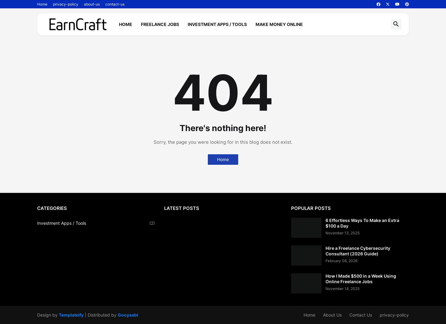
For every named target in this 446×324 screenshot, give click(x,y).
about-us (92, 4)
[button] (396, 24)
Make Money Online (279, 24)
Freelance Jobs (160, 24)
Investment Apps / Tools (217, 24)
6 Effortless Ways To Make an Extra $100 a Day (362, 223)
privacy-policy (65, 4)
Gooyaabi (128, 315)
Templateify (71, 315)
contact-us (115, 4)
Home (42, 4)
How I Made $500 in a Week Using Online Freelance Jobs (361, 278)
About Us (332, 315)
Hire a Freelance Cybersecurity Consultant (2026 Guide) (358, 250)
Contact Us (360, 315)
